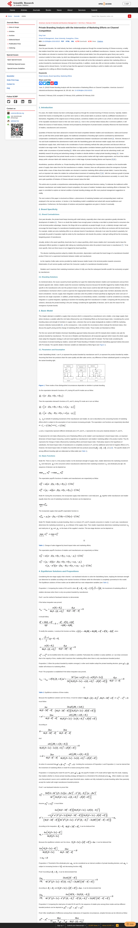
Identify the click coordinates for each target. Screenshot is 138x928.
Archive (11, 35)
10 (112, 448)
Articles (24, 10)
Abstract (42, 45)
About (69, 10)
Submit (94, 10)
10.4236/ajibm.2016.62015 (51, 41)
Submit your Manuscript (75, 925)
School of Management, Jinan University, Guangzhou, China (58, 38)
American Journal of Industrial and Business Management (58, 23)
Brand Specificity (54, 76)
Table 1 (84, 451)
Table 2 (105, 582)
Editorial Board (14, 39)
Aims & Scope (14, 27)
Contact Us (11, 84)
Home (12, 10)
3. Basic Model (46, 311)
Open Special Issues (14, 60)
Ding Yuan (42, 35)
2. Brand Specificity (48, 209)
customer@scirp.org (17, 113)
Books (48, 10)
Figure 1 (102, 345)
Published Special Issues (16, 64)
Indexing (12, 48)
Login (126, 4)
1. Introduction (46, 107)
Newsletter (10, 76)
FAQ (8, 88)
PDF (62, 41)
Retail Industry (43, 76)
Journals (36, 10)
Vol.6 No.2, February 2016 (87, 23)
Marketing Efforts (66, 76)
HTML (68, 41)
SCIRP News (93, 925)
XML (72, 41)
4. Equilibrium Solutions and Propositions (59, 571)
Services (81, 10)
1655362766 (15, 121)
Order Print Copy (13, 80)
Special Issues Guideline (16, 68)
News (59, 10)
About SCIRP (107, 925)
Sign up (60, 925)
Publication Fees (15, 44)
